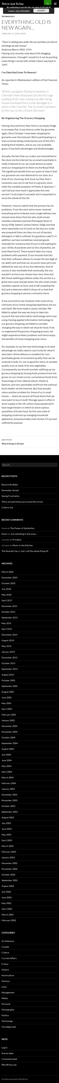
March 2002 (8, 914)
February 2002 (9, 920)
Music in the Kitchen (23, 545)
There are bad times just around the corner (22, 501)
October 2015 (8, 611)
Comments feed (9, 1059)
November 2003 (9, 800)
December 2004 (9, 726)
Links (4, 986)
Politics (5, 1015)
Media (5, 998)
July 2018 (6, 589)
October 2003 (8, 806)
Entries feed (7, 1053)
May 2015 (6, 623)
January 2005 (8, 720)
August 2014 (8, 640)
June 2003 (7, 829)
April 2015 (7, 629)
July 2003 (6, 823)
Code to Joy (7, 507)
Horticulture (8, 975)
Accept (41, 11)
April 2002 (7, 908)
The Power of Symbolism (22, 528)
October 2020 (8, 583)
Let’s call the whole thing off (34, 551)
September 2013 (10, 669)
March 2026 (8, 571)
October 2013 (8, 663)
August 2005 (8, 691)
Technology (8, 16)
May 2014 (6, 646)
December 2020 (9, 577)
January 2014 (8, 651)
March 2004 (8, 777)
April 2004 (7, 771)
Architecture (8, 941)
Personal (6, 1004)
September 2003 (10, 811)
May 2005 (6, 703)
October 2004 (8, 737)
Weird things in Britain (29, 441)
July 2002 (6, 891)
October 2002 (8, 874)
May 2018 (6, 594)
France (5, 964)
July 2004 (6, 754)
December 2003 (9, 794)
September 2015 (10, 617)
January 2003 (8, 857)
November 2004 (9, 731)
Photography (8, 1009)
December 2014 (9, 634)
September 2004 (10, 743)
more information (23, 11)
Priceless (17, 539)
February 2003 (9, 851)
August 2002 (8, 886)
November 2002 (9, 869)
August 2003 (8, 817)
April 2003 (7, 840)
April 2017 (7, 600)
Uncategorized (9, 1026)
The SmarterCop (10, 551)
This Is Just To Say (13, 4)
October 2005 (8, 680)
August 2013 (8, 674)
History (5, 969)
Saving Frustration (11, 496)
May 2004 (6, 766)
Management (8, 992)
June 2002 (7, 897)
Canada (5, 946)
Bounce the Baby (10, 484)
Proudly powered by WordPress (15, 1079)
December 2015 (9, 606)
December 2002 (9, 863)
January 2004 (8, 789)
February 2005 (9, 714)
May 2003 (6, 834)
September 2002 (10, 880)
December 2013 (9, 657)
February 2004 (9, 783)
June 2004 (7, 760)
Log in (4, 1047)
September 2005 (10, 686)
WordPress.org (9, 1064)
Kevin (23, 33)
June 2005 (7, 697)
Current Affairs (9, 958)
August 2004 (8, 749)
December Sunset (10, 490)
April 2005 (7, 709)
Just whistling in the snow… (24, 534)
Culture (5, 952)
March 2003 (8, 846)
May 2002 (6, 903)
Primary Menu (55, 4)
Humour (6, 981)
